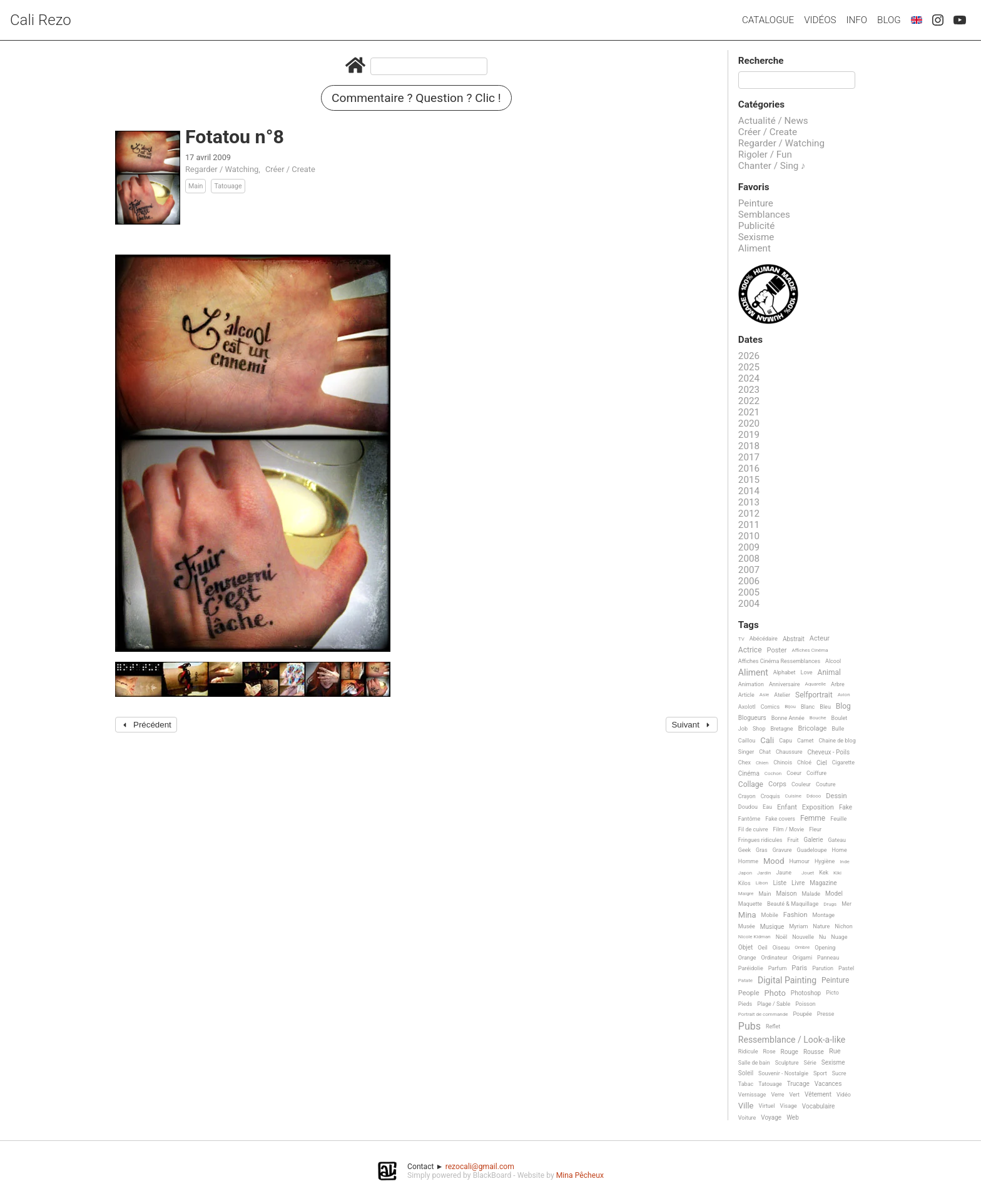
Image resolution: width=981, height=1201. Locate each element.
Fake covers (780, 818)
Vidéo (843, 1094)
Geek (744, 850)
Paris (799, 968)
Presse (825, 1013)
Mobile (769, 915)
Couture (826, 784)
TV (741, 639)
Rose (769, 1051)
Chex (744, 762)
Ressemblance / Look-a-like (791, 1040)
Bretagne (782, 728)
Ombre (802, 947)
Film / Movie (788, 829)
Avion (844, 694)
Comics (770, 706)
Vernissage (752, 1094)
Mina (747, 915)
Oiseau (781, 947)
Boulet (839, 718)
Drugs (829, 904)
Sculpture (787, 1062)
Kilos (744, 883)
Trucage (798, 1084)
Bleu (825, 706)
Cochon (773, 773)
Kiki (837, 873)
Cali (767, 740)
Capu (785, 740)
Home (839, 850)
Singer (746, 751)
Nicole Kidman (754, 937)
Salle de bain (754, 1062)
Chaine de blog (836, 740)
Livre (798, 883)
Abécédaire (764, 638)
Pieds (745, 1003)
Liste (779, 883)
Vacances (828, 1084)
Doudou (748, 806)
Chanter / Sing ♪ (772, 165)
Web (792, 1117)
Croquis (770, 796)
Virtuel (767, 1105)
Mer (846, 903)
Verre (777, 1094)
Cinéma (749, 773)
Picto (832, 992)
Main (195, 186)
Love (807, 672)
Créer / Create (290, 169)
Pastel (846, 968)
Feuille (838, 818)
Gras (762, 850)
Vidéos (820, 20)
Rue (835, 1051)
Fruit (792, 840)
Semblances (764, 214)
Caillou (746, 740)
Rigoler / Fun (765, 154)
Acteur (820, 639)
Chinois (782, 762)
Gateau (837, 840)
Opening (825, 947)
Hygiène (825, 861)
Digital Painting (787, 980)
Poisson (805, 1003)
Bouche (818, 718)
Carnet (805, 740)
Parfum (777, 968)
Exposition (818, 807)
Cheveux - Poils (829, 752)
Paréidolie (750, 968)
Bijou (790, 706)
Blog (889, 20)
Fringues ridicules (760, 840)
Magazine (823, 883)
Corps (777, 784)
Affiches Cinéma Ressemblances (779, 661)
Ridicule (748, 1051)
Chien (762, 763)
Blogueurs (752, 718)
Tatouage (227, 186)
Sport (820, 1073)
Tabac (745, 1084)
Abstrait (794, 639)
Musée (746, 926)
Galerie (813, 840)
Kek (823, 872)
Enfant (787, 807)
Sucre (839, 1073)
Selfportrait (814, 695)
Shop (759, 728)
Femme (812, 818)
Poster (777, 650)
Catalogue (768, 20)
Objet (745, 947)
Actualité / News (773, 120)
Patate (745, 980)
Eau (767, 806)
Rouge (789, 1052)
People (749, 993)
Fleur (815, 829)
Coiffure (816, 773)
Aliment (754, 248)
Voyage (771, 1117)
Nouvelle (803, 937)
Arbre (838, 684)
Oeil (762, 947)
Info (856, 20)
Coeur (793, 773)
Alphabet (784, 672)
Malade (810, 893)
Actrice (750, 650)
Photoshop (806, 993)
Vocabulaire (818, 1106)
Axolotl (747, 706)
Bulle (837, 728)
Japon (745, 873)
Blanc (808, 706)
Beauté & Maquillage (792, 903)
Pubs (749, 1026)
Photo (775, 993)
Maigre (746, 893)
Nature (821, 926)
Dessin (836, 796)
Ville (746, 1106)
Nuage (839, 937)
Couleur (801, 784)
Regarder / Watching (221, 169)
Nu (822, 937)
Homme (748, 861)
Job (743, 728)
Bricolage (812, 729)
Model (834, 893)
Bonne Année (788, 718)
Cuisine (793, 796)
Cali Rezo (40, 20)
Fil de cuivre (753, 829)
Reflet (773, 1026)
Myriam (798, 926)
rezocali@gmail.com (479, 1166)
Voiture (747, 1117)
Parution (822, 968)
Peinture (755, 203)
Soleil (745, 1073)
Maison (786, 893)
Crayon (747, 796)
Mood (774, 861)
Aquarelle (815, 684)
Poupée (802, 1013)
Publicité (756, 225)
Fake (845, 807)
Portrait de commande (763, 1014)
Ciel (821, 763)
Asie (765, 694)
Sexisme (756, 237)
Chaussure (789, 751)
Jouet (807, 873)
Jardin (764, 873)
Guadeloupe (812, 850)
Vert (794, 1094)
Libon (762, 883)
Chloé (804, 762)
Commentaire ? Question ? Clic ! (416, 98)
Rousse (813, 1052)
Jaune (783, 872)
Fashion (795, 915)
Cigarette (843, 762)
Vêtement (818, 1094)
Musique (772, 927)
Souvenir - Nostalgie (783, 1073)
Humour (799, 861)
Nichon (843, 926)
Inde (844, 861)
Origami (802, 957)
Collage (750, 784)
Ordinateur (774, 957)
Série (810, 1062)
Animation (751, 684)
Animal (829, 672)
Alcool (833, 661)
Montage (823, 915)
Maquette (750, 903)
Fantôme (749, 818)
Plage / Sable (773, 1003)
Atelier (782, 694)
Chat (765, 751)
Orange (747, 957)
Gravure (782, 850)
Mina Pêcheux (580, 1175)
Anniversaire (784, 684)
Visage (788, 1105)
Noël (782, 937)
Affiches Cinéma (810, 650)
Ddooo (813, 796)
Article (746, 694)
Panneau (828, 957)
